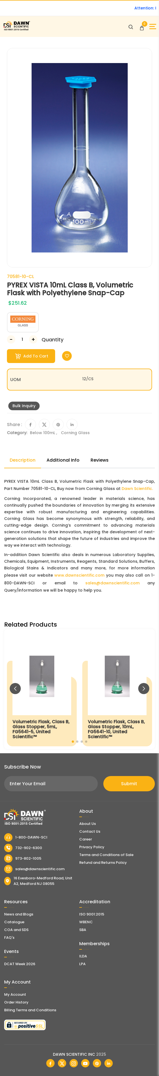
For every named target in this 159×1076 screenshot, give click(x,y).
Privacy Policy (91, 847)
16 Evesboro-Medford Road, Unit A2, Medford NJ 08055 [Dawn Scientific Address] (38, 880)
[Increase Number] (33, 339)
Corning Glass (75, 433)
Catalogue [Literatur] (14, 922)
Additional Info (63, 460)
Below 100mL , (44, 433)
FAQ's (9, 937)
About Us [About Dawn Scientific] (87, 823)
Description (22, 460)
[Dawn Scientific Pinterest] (97, 1063)
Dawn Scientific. (137, 488)
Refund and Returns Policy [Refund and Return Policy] (103, 862)
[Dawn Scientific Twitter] (62, 1063)
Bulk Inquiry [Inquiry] (23, 406)
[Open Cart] (142, 27)
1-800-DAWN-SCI (25, 837)
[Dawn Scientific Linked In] (108, 1063)
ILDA (83, 956)
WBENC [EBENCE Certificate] (86, 922)
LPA (82, 964)
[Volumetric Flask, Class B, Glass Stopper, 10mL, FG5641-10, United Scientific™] (117, 689)
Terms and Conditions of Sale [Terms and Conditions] (106, 854)
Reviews (100, 460)
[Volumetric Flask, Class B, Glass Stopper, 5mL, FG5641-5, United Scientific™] (42, 689)
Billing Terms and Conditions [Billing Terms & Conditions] (30, 1010)
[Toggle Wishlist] (67, 356)
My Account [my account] (15, 994)
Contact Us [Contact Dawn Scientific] (89, 831)
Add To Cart (31, 356)
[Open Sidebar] (152, 26)
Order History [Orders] (16, 1002)
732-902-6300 (23, 848)
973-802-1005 (22, 858)
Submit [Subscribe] (129, 783)
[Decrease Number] (11, 339)
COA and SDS (16, 929)
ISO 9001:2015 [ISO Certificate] (91, 914)
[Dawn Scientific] (16, 29)
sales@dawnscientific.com (112, 583)
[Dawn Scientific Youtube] (85, 1063)
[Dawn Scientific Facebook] (50, 1063)
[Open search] (130, 26)
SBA (82, 929)
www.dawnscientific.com (79, 575)
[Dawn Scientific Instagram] (74, 1063)
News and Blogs (18, 914)
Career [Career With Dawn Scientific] (85, 839)
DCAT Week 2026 (19, 964)
